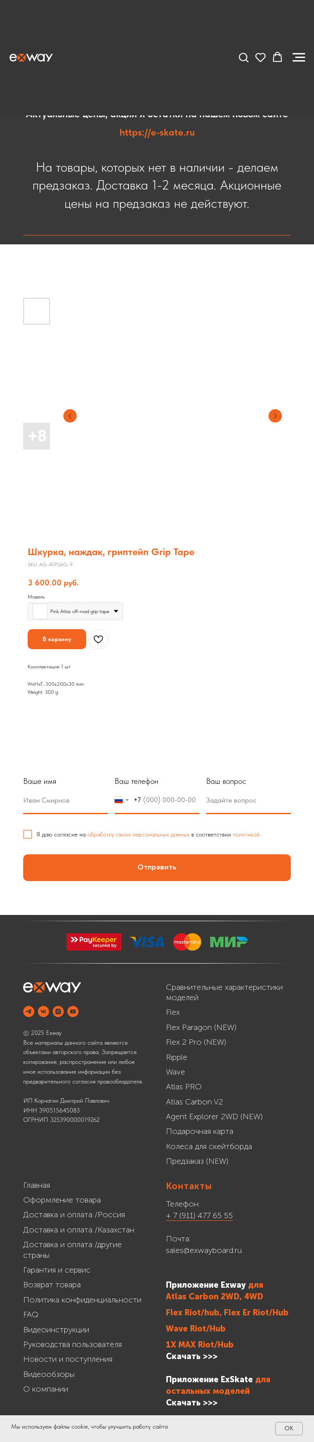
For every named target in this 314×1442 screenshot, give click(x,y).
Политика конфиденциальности (82, 1300)
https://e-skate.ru (157, 132)
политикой (246, 834)
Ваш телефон (136, 781)
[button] (243, 57)
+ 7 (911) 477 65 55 (199, 1215)
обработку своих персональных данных (138, 834)
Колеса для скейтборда (209, 1146)
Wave (175, 1072)
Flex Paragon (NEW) (201, 1027)
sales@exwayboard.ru (204, 1250)
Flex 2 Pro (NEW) (196, 1042)
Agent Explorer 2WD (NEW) (214, 1116)
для (255, 1285)
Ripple (176, 1057)
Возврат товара (52, 1285)
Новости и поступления (67, 1359)
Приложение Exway (207, 1285)
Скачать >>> (192, 1356)
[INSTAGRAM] (58, 1011)
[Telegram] (28, 1011)
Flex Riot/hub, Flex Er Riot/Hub (227, 1313)
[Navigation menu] (299, 57)
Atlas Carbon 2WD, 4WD (214, 1297)
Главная (36, 1185)
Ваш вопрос (226, 781)
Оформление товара (62, 1200)
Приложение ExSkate (209, 1379)
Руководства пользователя (72, 1344)
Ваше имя (39, 781)
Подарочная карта (199, 1131)
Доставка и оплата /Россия (74, 1215)
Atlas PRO (184, 1087)
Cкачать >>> (192, 1403)
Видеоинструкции (56, 1330)
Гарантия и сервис (57, 1270)
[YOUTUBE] (72, 1011)
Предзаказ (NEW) (197, 1161)
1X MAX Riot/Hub (200, 1345)
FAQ (30, 1314)
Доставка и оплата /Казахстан (78, 1230)
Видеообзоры (48, 1374)
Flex (173, 1012)
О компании (45, 1389)
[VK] (43, 1011)
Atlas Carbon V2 (194, 1102)
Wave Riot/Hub (196, 1329)
